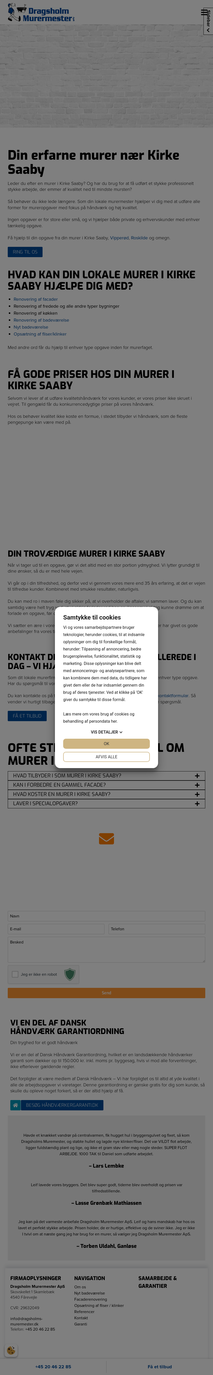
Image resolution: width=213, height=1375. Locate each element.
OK (106, 743)
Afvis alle (106, 756)
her (114, 721)
